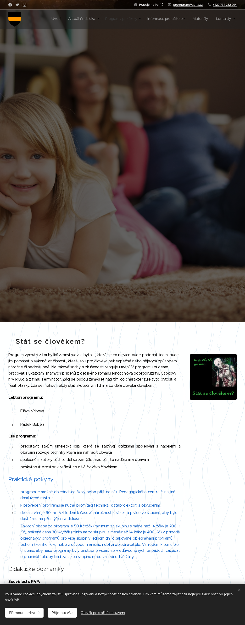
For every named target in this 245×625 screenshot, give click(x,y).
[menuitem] (186, 19)
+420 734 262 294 (225, 4)
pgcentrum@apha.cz (188, 4)
